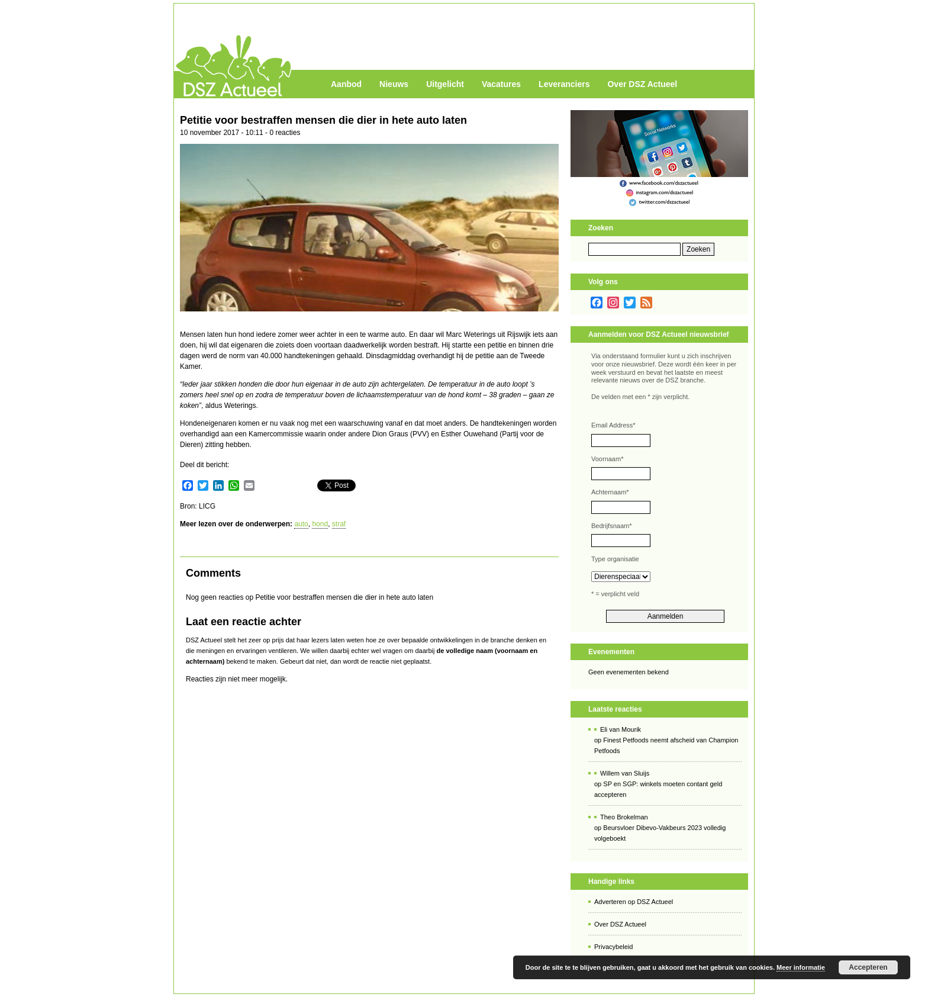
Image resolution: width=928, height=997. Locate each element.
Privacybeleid (613, 946)
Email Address (613, 425)
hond (320, 524)
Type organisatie (615, 558)
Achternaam (610, 492)
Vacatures (501, 84)
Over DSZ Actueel (642, 84)
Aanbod (346, 84)
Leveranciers (564, 84)
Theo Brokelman (624, 817)
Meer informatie (800, 967)
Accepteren (868, 967)
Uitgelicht (445, 84)
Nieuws (393, 84)
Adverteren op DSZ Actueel (633, 901)
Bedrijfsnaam (611, 525)
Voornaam (607, 458)
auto (301, 524)
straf (339, 524)
